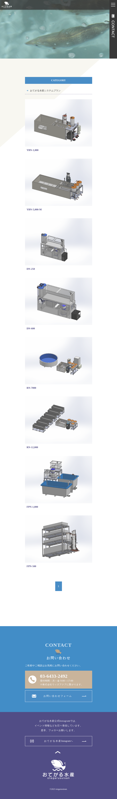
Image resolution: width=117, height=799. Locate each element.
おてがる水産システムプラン (45, 90)
